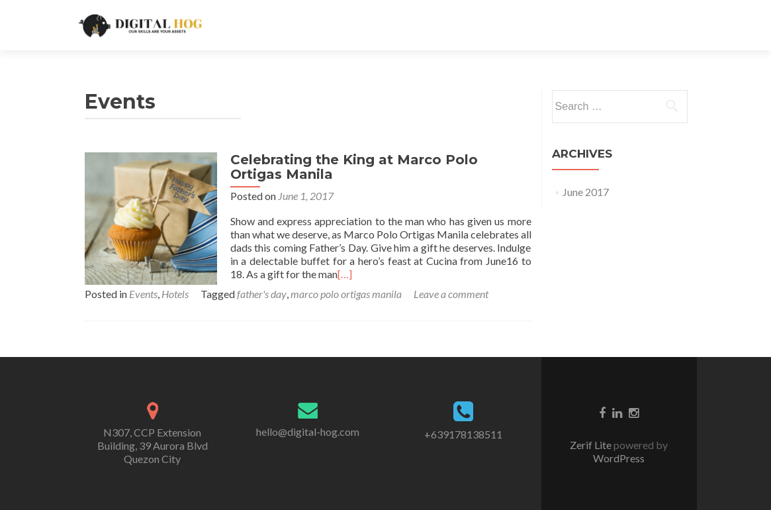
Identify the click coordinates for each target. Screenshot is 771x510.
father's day (262, 293)
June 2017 (586, 191)
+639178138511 (463, 434)
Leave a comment (451, 293)
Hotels (175, 293)
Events (143, 293)
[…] (345, 274)
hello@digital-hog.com (307, 431)
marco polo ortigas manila (346, 293)
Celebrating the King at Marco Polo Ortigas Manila (354, 167)
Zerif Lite (591, 444)
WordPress (619, 458)
